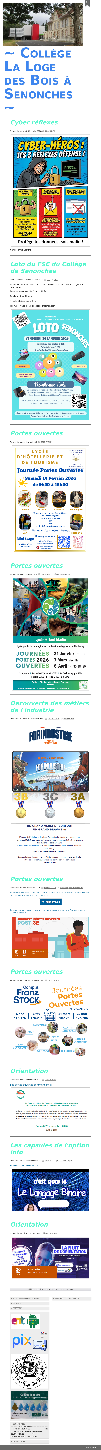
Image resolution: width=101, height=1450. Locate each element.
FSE (48, 280)
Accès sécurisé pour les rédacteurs (26, 1298)
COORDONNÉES (19, 1424)
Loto (56, 280)
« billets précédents (36, 1289)
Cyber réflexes (34, 122)
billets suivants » (66, 1289)
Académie (64, 888)
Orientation (29, 1071)
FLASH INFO (50, 131)
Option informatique (63, 1161)
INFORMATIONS (19, 1441)
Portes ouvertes (36, 433)
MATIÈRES (49, 1161)
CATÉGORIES (17, 1308)
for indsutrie (68, 719)
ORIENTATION (46, 442)
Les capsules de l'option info (49, 1148)
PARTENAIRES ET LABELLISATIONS (67, 1298)
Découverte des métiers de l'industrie (49, 706)
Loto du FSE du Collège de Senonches (48, 267)
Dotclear (95, 1447)
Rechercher (17, 1303)
